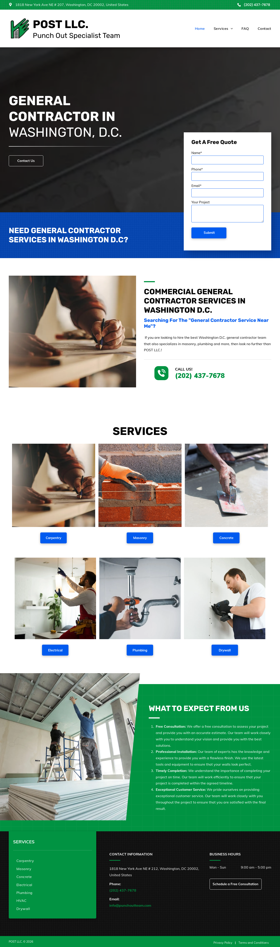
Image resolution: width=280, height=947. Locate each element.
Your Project (200, 202)
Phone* (197, 169)
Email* (196, 186)
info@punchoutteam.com (130, 905)
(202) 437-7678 (257, 4)
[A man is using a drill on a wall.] (224, 598)
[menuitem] (195, 28)
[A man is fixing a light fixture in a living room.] (55, 598)
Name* (196, 153)
